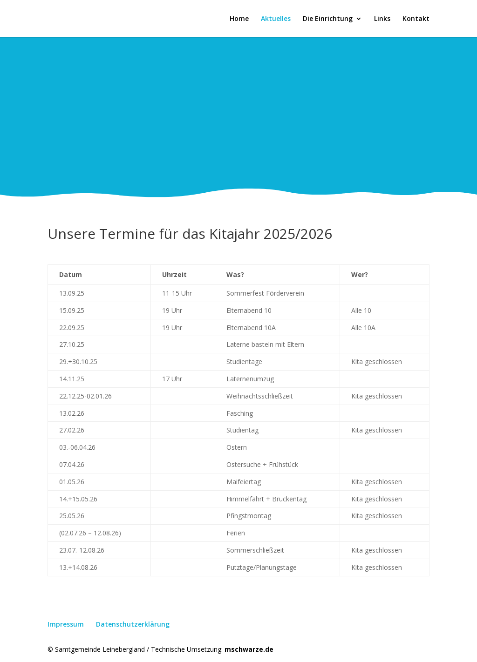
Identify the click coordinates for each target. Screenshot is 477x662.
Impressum (66, 624)
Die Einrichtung (328, 19)
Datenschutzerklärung (133, 624)
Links (382, 19)
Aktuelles (276, 19)
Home (239, 19)
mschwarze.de (249, 649)
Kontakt (415, 19)
